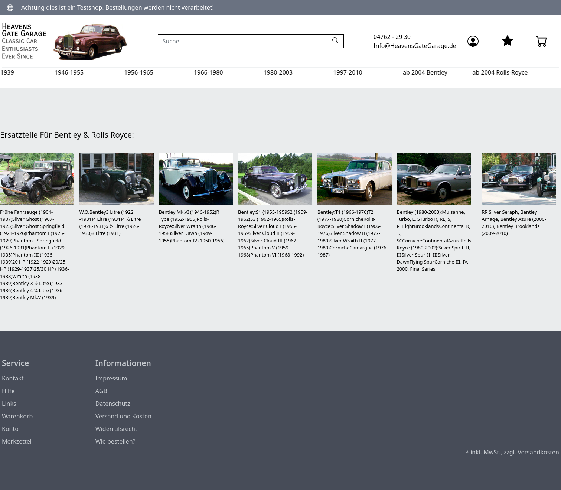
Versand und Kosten (123, 416)
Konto (10, 429)
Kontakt (13, 378)
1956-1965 (157, 72)
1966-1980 (227, 72)
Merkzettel (17, 441)
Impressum (111, 378)
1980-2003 (297, 72)
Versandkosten (538, 452)
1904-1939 (18, 72)
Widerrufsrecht (116, 429)
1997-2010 (366, 72)
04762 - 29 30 (392, 37)
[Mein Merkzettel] (507, 41)
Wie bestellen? (115, 441)
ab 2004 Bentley (444, 72)
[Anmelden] (473, 41)
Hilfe (8, 391)
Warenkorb (17, 416)
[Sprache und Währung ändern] (10, 7)
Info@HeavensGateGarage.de (415, 46)
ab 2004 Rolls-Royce (519, 72)
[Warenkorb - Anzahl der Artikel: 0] (542, 41)
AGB (101, 391)
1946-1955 (88, 72)
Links (9, 403)
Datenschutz (112, 403)
